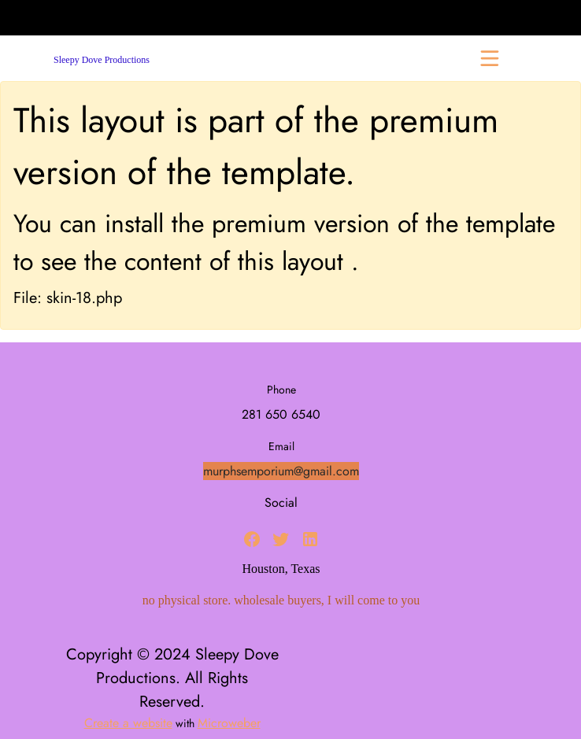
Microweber (229, 723)
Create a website (128, 723)
